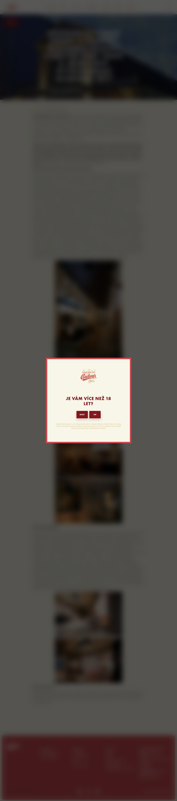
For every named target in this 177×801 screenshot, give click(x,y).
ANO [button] (82, 414)
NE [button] (95, 414)
